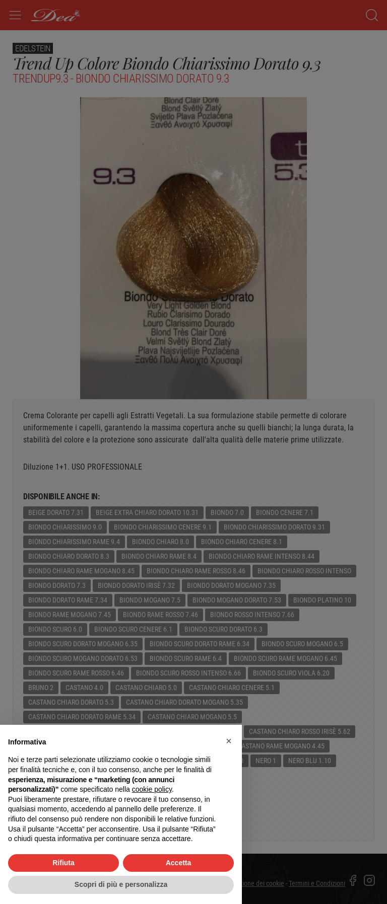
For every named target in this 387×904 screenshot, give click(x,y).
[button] (229, 741)
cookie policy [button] (152, 789)
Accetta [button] (178, 863)
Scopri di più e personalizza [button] (121, 884)
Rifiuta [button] (63, 863)
